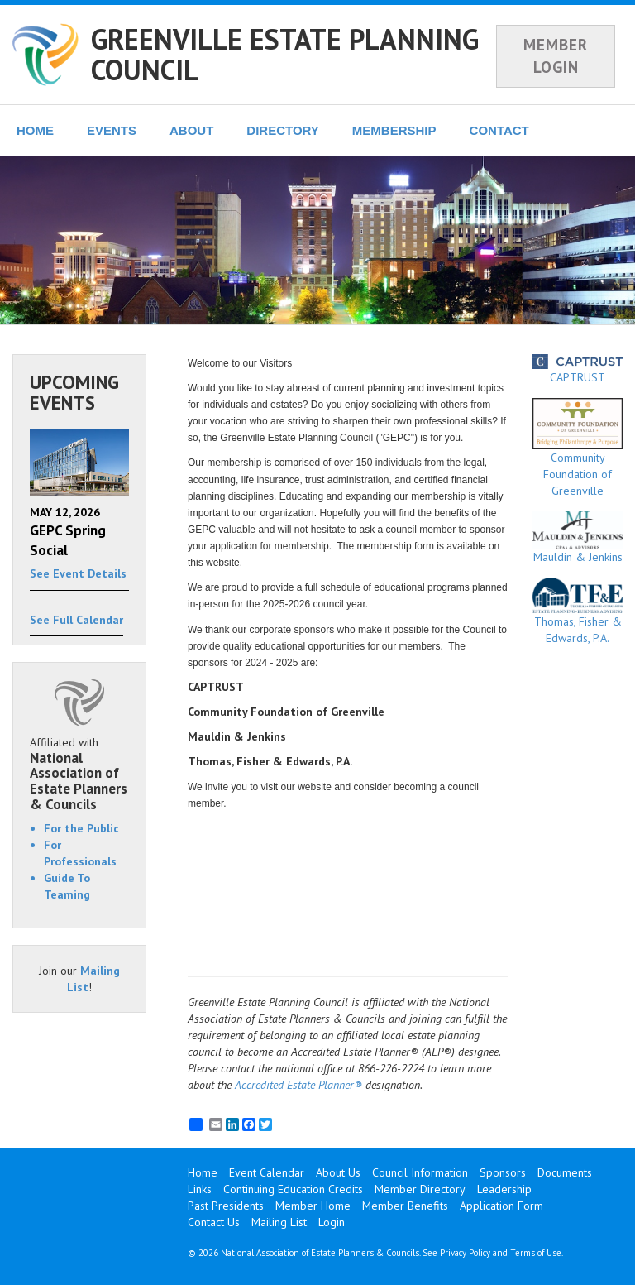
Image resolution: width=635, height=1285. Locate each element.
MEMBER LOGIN (555, 56)
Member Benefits (405, 1205)
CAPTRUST (577, 370)
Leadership (504, 1189)
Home (202, 1172)
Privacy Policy (465, 1253)
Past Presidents (226, 1205)
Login (331, 1222)
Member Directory (420, 1189)
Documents (564, 1172)
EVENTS (111, 130)
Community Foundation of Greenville (577, 447)
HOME (35, 130)
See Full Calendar (76, 619)
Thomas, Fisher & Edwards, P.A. (577, 612)
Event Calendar (266, 1172)
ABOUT (191, 130)
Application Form (501, 1205)
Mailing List (279, 1222)
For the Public (81, 828)
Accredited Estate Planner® (298, 1084)
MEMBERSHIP (394, 130)
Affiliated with (79, 774)
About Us (338, 1172)
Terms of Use (535, 1253)
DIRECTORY (282, 130)
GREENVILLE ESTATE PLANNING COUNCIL (285, 54)
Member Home (313, 1205)
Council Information (420, 1172)
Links (200, 1189)
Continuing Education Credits (293, 1189)
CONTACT (499, 130)
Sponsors (503, 1172)
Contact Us (214, 1222)
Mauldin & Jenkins (577, 537)
